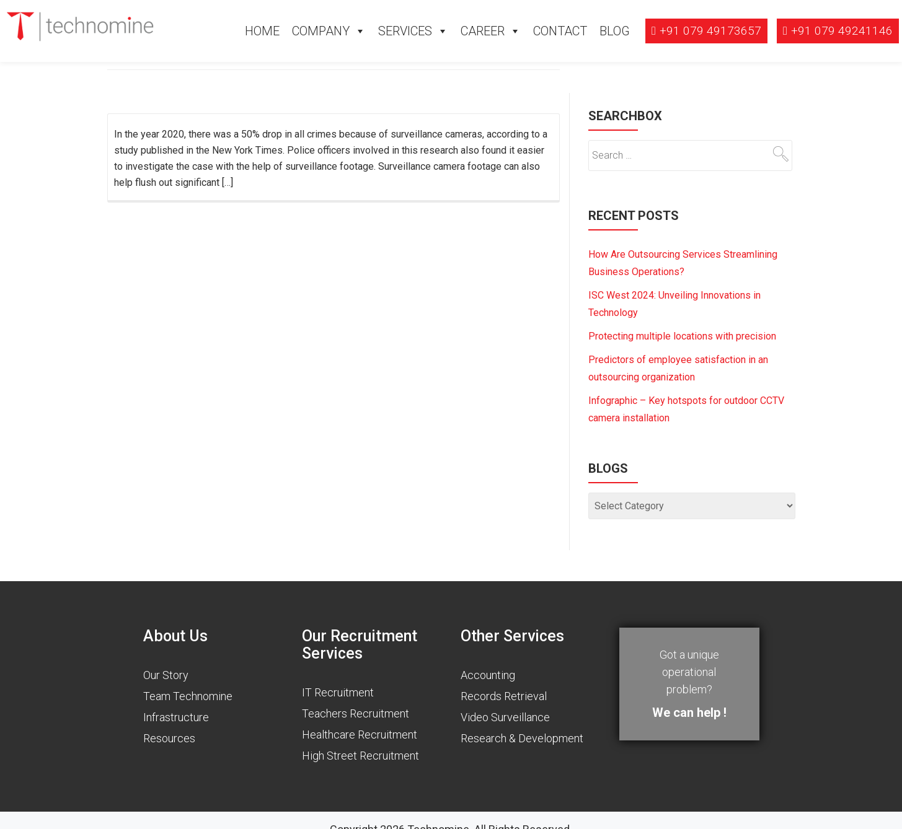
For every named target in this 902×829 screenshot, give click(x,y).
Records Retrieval (504, 696)
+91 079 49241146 (842, 31)
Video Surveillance (505, 717)
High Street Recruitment (360, 755)
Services (405, 31)
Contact (560, 31)
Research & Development (522, 738)
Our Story (165, 675)
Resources (169, 738)
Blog (614, 31)
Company (321, 31)
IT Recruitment (338, 692)
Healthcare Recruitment (359, 734)
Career (483, 31)
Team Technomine (187, 696)
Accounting (488, 675)
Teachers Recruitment (355, 713)
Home (262, 31)
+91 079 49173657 (710, 31)
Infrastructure (176, 717)
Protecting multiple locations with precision (682, 336)
